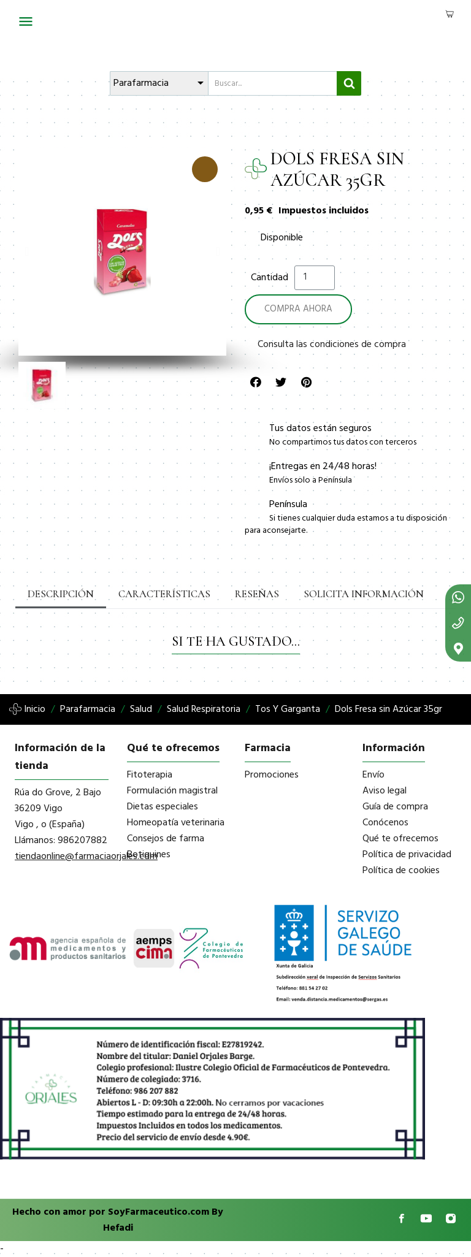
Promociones (272, 775)
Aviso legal (384, 791)
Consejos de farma (165, 839)
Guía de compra (395, 807)
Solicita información (351, 594)
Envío (373, 775)
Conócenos (385, 823)
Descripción (59, 594)
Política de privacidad (406, 855)
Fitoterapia (149, 775)
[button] (27, 251)
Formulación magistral (172, 791)
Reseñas (249, 594)
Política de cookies (401, 871)
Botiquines (148, 855)
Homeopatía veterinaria (175, 823)
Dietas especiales (162, 807)
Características (160, 594)
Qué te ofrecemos (400, 839)
